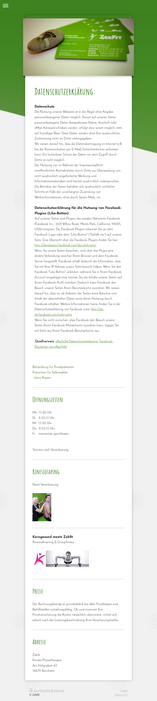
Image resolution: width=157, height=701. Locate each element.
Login (124, 690)
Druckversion (40, 690)
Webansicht (121, 694)
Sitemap (58, 690)
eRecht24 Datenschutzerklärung (76, 341)
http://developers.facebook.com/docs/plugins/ (65, 245)
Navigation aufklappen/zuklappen (78, 5)
